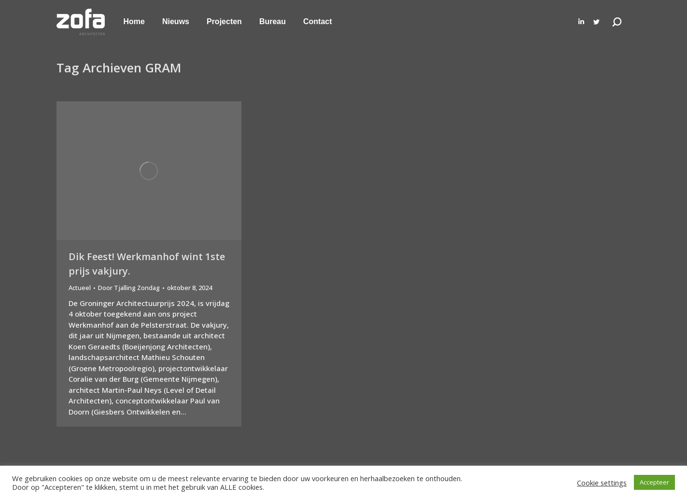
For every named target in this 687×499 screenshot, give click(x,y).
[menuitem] (134, 22)
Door (129, 287)
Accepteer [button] (654, 482)
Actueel (80, 287)
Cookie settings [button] (602, 482)
